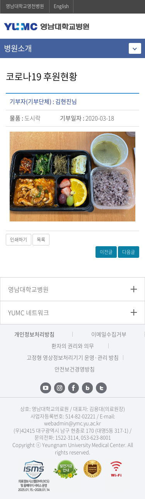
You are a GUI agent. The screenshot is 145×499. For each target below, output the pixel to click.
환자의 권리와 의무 (72, 346)
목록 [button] (41, 239)
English (61, 6)
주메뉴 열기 (133, 27)
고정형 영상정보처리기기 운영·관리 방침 (73, 357)
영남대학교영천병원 (25, 6)
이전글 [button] (106, 252)
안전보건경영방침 (75, 369)
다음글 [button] (128, 252)
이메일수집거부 (108, 334)
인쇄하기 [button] (18, 239)
